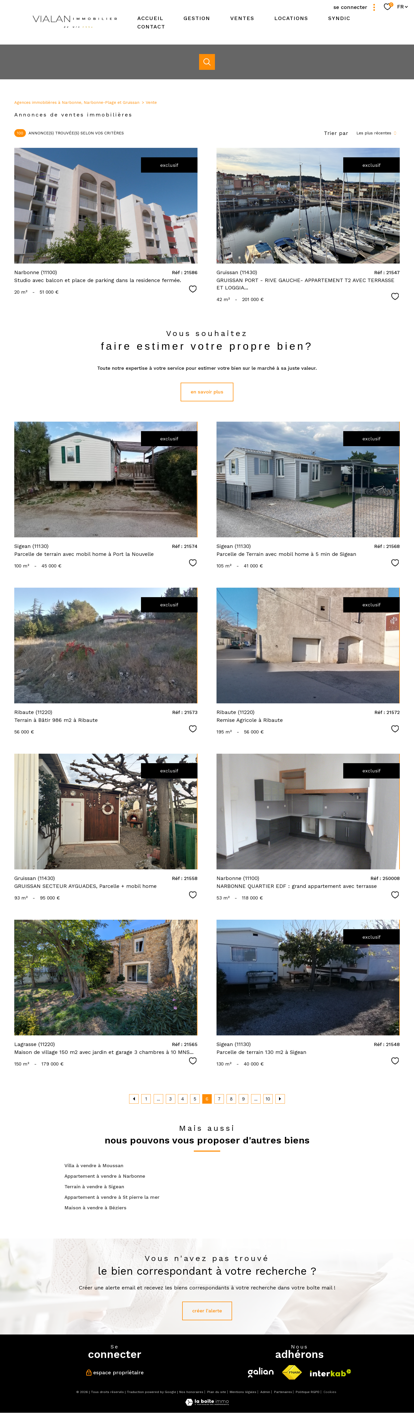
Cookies (329, 1392)
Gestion (197, 18)
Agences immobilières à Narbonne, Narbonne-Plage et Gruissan (76, 102)
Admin (265, 1392)
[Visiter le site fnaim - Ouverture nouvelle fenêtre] (291, 1373)
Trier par (336, 133)
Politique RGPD (307, 1392)
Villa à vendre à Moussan (93, 1165)
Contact (151, 26)
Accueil (150, 18)
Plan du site (216, 1392)
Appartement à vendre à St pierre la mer (111, 1197)
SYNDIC (339, 18)
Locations (291, 18)
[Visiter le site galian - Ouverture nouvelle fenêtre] (261, 1372)
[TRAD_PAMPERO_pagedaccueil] (75, 31)
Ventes (242, 18)
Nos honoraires (191, 1392)
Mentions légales (243, 1392)
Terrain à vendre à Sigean (94, 1186)
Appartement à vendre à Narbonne (104, 1176)
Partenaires (283, 1392)
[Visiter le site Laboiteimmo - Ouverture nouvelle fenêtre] (207, 1404)
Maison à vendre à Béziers (95, 1207)
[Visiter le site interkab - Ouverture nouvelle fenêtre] (330, 1372)
